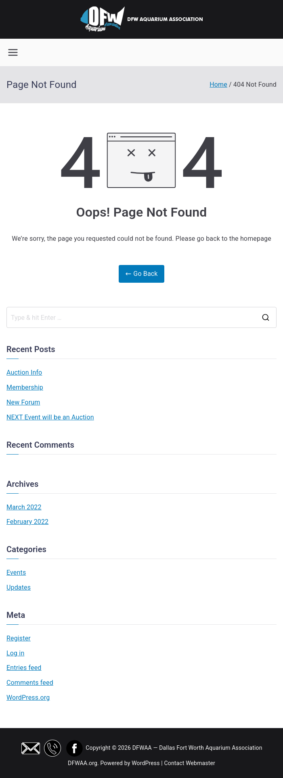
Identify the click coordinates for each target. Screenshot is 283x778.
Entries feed (23, 668)
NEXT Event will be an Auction (50, 417)
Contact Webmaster (189, 763)
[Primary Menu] (12, 52)
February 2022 (27, 522)
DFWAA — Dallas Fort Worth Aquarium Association (197, 748)
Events (16, 572)
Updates (18, 587)
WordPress (145, 763)
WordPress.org (28, 697)
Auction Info (24, 372)
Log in (15, 653)
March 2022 (24, 507)
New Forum (23, 402)
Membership (24, 387)
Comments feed (29, 682)
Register (18, 638)
